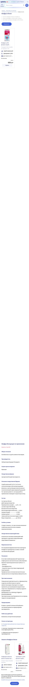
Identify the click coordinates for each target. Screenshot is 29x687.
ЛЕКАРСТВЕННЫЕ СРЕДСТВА (11, 10)
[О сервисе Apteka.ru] (27, 1)
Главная (3, 10)
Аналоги (6, 24)
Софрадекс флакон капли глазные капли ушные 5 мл (7, 658)
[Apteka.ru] (4, 2)
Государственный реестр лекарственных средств (13, 624)
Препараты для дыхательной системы (9, 11)
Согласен (14, 683)
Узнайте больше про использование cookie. (13, 680)
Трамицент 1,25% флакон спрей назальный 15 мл (20, 658)
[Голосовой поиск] (24, 5)
